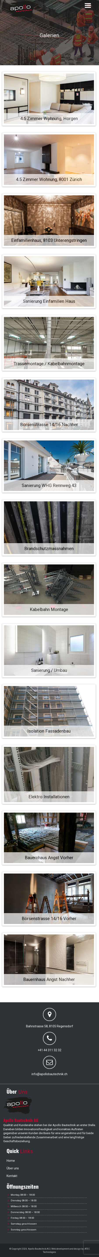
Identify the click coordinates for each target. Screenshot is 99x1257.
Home (11, 1160)
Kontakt (12, 1176)
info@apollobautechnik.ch (49, 1074)
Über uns (13, 1168)
